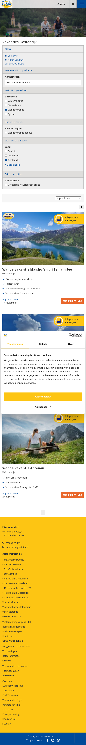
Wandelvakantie (16, 109)
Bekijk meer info (72, 301)
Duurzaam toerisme (12, 685)
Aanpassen (43, 407)
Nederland (13, 155)
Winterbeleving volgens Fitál (16, 621)
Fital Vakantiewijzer (12, 631)
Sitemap (6, 723)
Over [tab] (71, 344)
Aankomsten (12, 76)
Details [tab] (43, 344)
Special (11, 114)
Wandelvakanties (11, 602)
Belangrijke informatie (13, 626)
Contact (62, 4)
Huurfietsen (8, 636)
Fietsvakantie (14, 105)
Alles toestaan (43, 396)
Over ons (7, 681)
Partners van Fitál (11, 704)
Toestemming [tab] (15, 344)
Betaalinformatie (11, 655)
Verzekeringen (9, 651)
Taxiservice (8, 690)
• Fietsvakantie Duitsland (15, 583)
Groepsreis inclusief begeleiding (24, 184)
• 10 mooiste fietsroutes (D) (16, 588)
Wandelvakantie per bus (20, 132)
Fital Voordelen (10, 695)
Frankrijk (12, 151)
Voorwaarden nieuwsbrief (15, 666)
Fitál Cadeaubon (10, 670)
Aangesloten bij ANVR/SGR (16, 646)
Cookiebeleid (8, 718)
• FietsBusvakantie (11, 564)
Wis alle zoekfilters (14, 63)
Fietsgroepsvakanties (13, 559)
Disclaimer (7, 709)
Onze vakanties (12, 554)
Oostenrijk (13, 159)
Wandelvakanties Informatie (16, 606)
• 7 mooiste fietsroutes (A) (15, 597)
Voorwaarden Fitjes (12, 699)
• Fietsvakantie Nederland (15, 578)
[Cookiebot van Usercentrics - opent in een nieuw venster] (68, 335)
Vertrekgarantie (10, 611)
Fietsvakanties (9, 573)
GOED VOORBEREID (12, 640)
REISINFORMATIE (11, 616)
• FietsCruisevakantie (13, 569)
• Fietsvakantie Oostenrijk (15, 592)
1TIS (56, 736)
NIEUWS (6, 660)
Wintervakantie (15, 100)
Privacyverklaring (10, 714)
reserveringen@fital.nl (17, 547)
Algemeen (8, 675)
